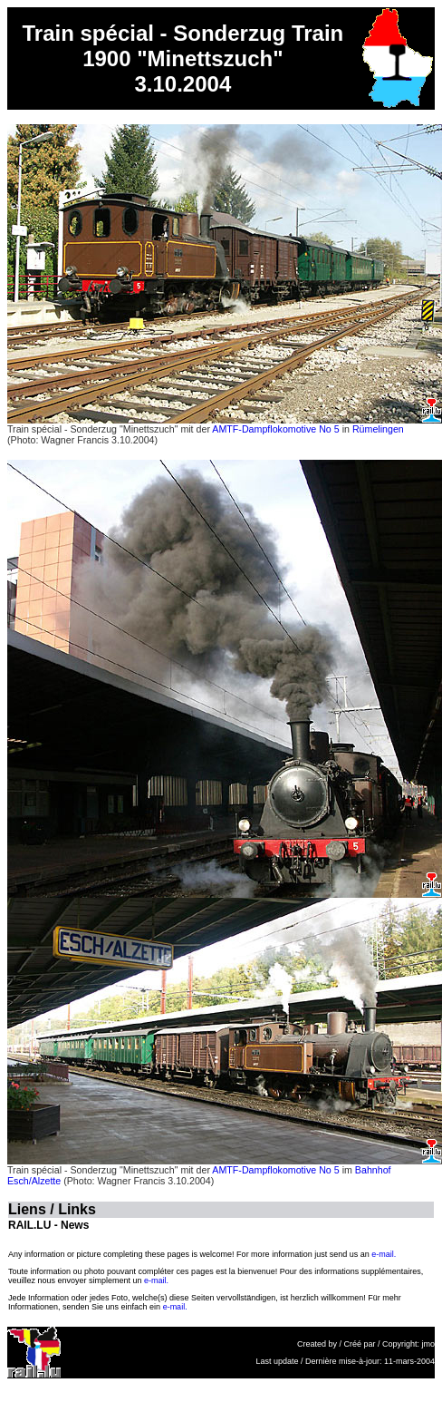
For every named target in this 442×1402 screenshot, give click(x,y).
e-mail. (383, 1254)
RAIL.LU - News (48, 1225)
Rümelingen (378, 429)
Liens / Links (52, 1209)
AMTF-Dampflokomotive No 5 (275, 429)
